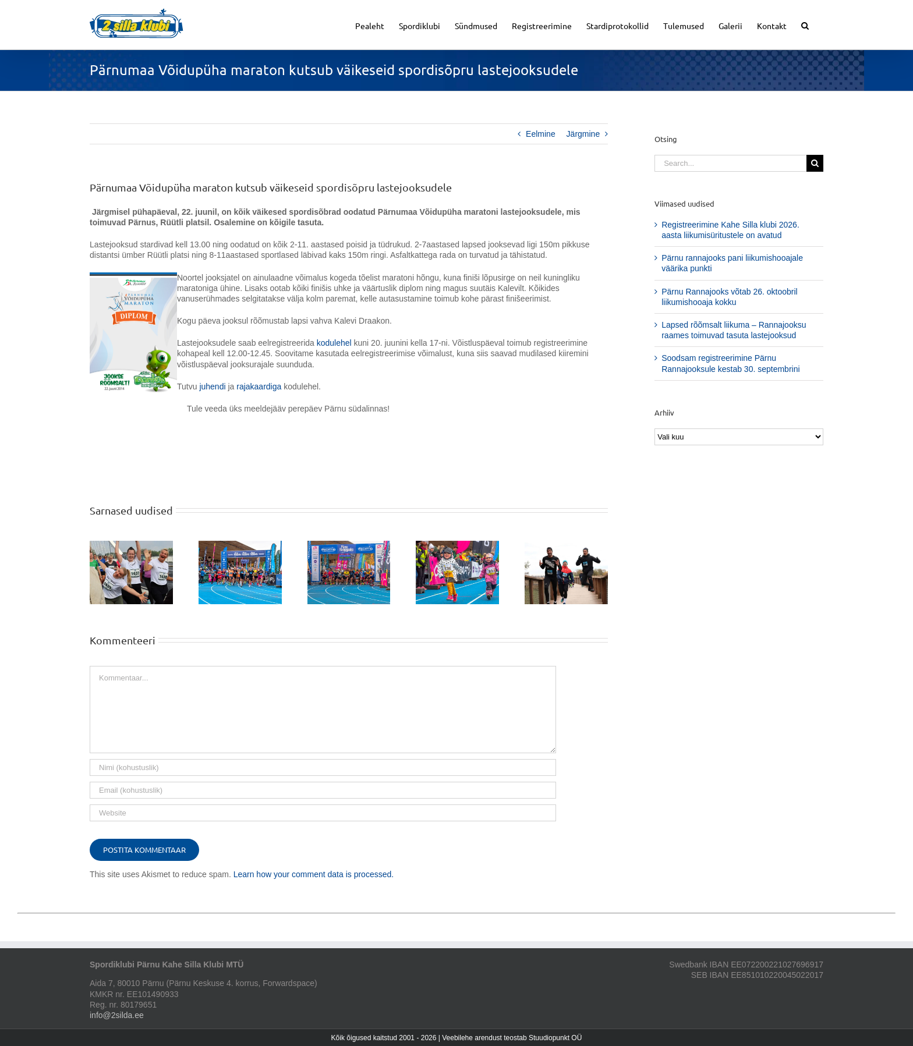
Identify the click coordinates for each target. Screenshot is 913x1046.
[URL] (323, 812)
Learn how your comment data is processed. (313, 874)
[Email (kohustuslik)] (323, 790)
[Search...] (730, 163)
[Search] (814, 163)
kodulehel (334, 343)
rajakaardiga (258, 386)
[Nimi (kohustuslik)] (323, 767)
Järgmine (583, 134)
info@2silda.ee (117, 1015)
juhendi (212, 386)
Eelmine (540, 134)
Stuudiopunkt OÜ (555, 1038)
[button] (805, 24)
